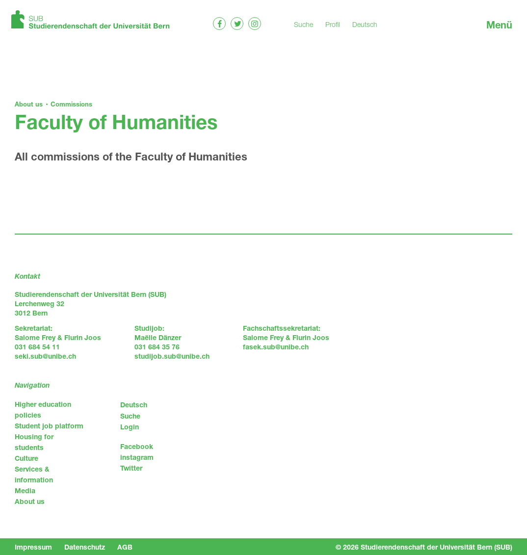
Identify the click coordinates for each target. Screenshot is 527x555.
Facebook (136, 446)
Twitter (131, 468)
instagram (137, 457)
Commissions (71, 104)
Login (129, 427)
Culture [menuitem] (26, 458)
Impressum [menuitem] (33, 547)
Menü (499, 24)
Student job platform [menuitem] (49, 426)
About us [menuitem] (30, 501)
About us (29, 104)
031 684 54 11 (37, 347)
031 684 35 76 (157, 347)
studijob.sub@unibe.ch (172, 356)
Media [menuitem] (25, 490)
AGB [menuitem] (124, 547)
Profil (332, 24)
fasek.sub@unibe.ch (276, 347)
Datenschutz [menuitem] (84, 547)
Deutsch (364, 24)
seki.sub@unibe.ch (45, 356)
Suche (303, 24)
